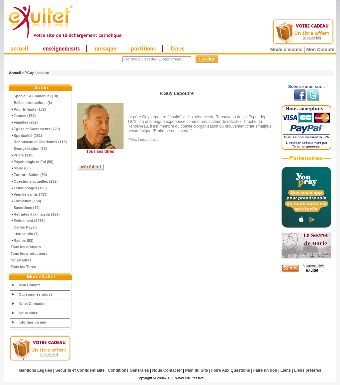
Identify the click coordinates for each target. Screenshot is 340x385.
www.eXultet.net (189, 378)
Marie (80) (21, 168)
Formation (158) (26, 201)
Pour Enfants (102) (28, 109)
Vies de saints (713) (29, 194)
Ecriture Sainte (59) (29, 175)
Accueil (15, 73)
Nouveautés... (23, 260)
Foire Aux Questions (230, 370)
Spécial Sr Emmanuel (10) (34, 96)
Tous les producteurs (29, 253)
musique (105, 48)
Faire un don (265, 370)
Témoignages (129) (29, 188)
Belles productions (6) (31, 103)
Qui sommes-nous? (36, 294)
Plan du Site (196, 370)
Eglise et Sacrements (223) (35, 129)
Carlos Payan (24, 227)
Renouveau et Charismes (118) (39, 142)
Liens (286, 370)
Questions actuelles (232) (34, 181)
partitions (143, 48)
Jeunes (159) (23, 116)
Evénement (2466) (28, 221)
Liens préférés (307, 370)
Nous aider (28, 313)
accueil (19, 48)
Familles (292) (24, 122)
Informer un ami (32, 322)
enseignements (61, 48)
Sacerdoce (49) (25, 208)
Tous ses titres (100, 151)
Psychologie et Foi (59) (32, 162)
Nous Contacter (32, 304)
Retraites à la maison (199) (35, 214)
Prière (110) (22, 155)
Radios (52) (22, 240)
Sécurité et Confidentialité (80, 370)
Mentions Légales (35, 370)
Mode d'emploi (286, 49)
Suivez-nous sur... (306, 86)
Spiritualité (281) (26, 136)
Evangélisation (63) (29, 148)
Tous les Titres (23, 267)
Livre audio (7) (25, 234)
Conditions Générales (128, 370)
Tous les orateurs (26, 247)
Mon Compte (320, 49)
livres (177, 48)
